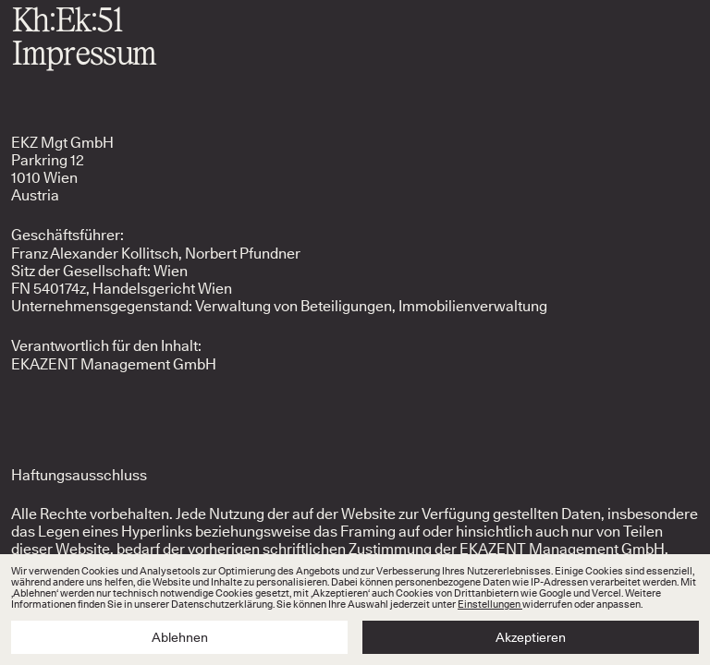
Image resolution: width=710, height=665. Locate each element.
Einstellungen (490, 604)
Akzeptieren (531, 637)
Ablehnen (180, 637)
